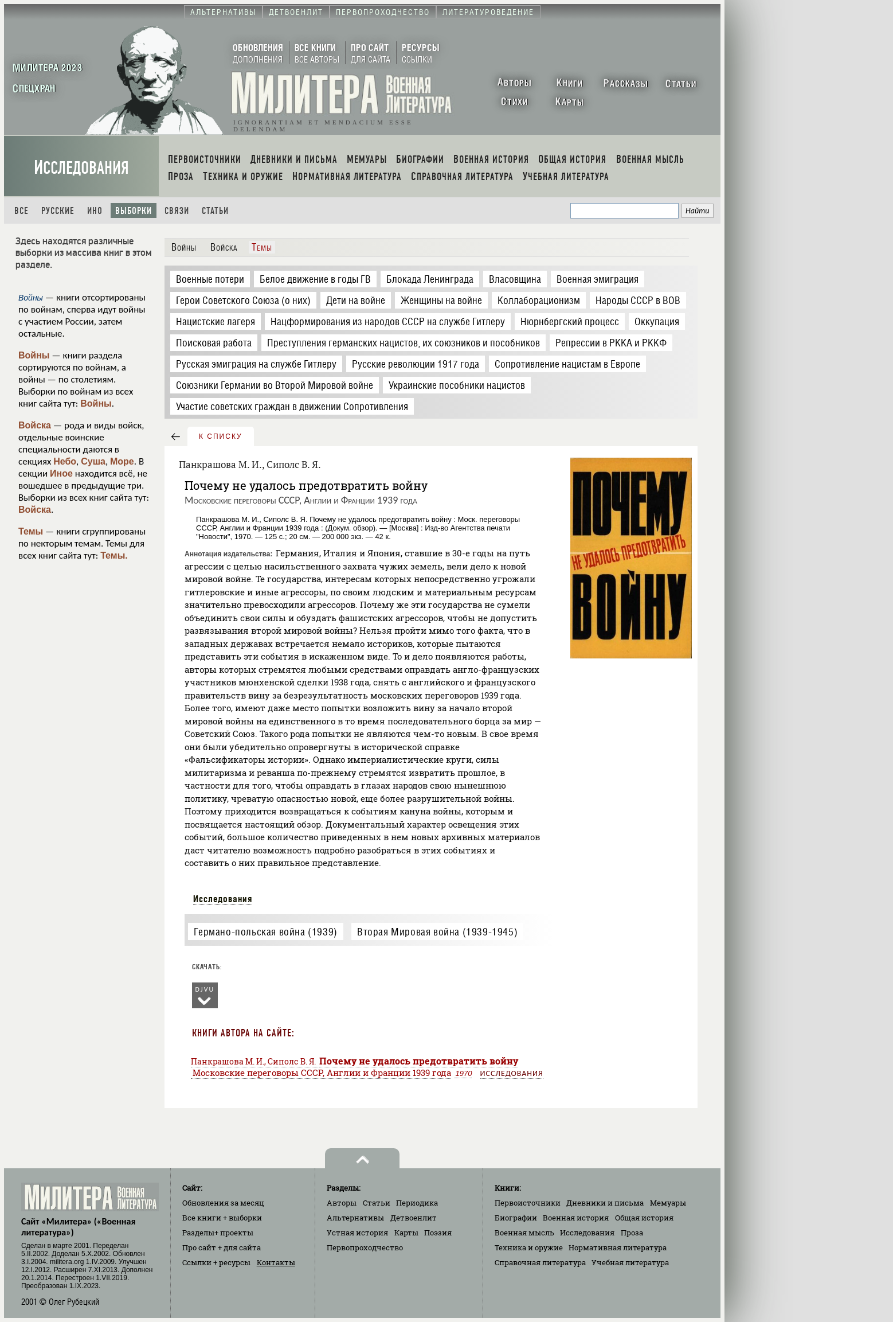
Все (21, 211)
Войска (34, 425)
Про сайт (221, 1247)
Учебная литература (630, 1262)
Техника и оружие (529, 1247)
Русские (58, 211)
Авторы (342, 1203)
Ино (95, 211)
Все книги (222, 1217)
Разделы (217, 1232)
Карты (406, 1232)
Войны (34, 355)
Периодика (417, 1203)
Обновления (223, 1203)
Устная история (357, 1232)
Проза (632, 1232)
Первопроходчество (365, 1247)
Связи (176, 211)
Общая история (644, 1217)
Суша (93, 461)
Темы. (114, 555)
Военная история (576, 1217)
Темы (30, 531)
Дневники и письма (605, 1203)
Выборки (133, 211)
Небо (64, 461)
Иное (61, 473)
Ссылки (216, 1262)
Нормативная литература (618, 1247)
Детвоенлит (413, 1217)
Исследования (81, 167)
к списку (220, 436)
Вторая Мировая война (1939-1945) (437, 932)
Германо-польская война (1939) (265, 932)
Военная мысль (524, 1232)
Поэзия (438, 1232)
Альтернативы (355, 1217)
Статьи (215, 211)
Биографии (516, 1217)
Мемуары (668, 1203)
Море (122, 461)
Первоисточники (528, 1203)
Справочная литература (540, 1262)
